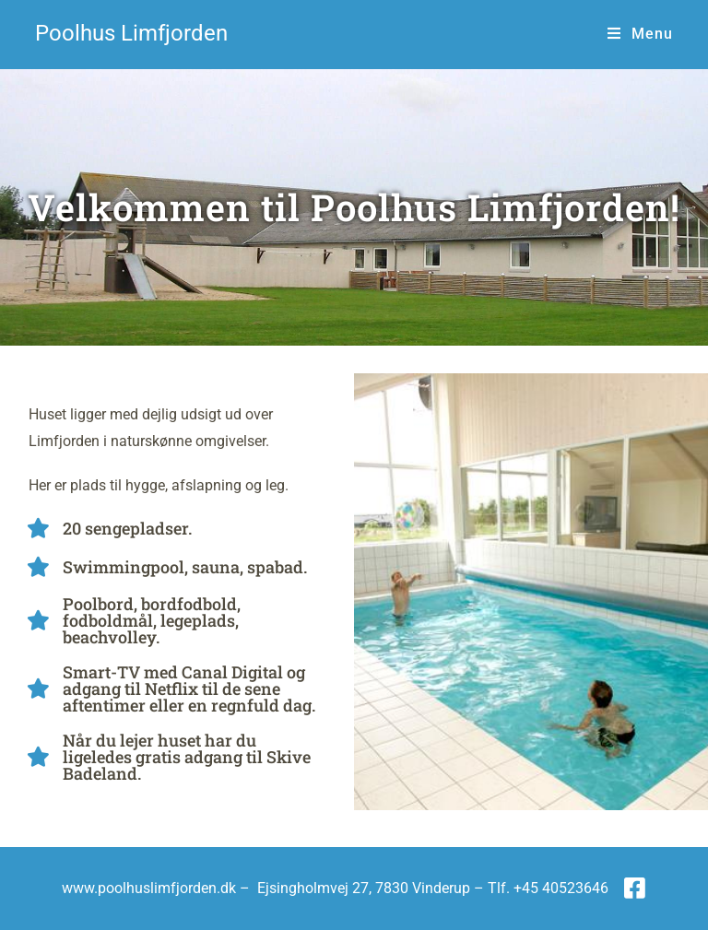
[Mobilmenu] (640, 33)
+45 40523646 (560, 888)
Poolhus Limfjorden (131, 33)
